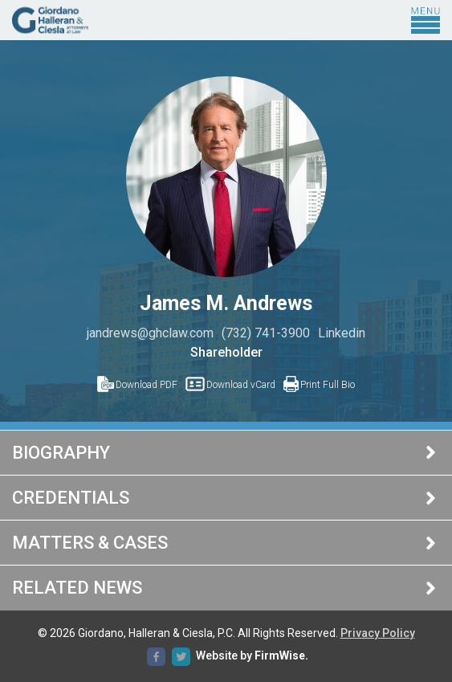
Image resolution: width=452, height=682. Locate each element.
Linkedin (341, 333)
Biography (61, 453)
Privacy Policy (377, 633)
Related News (77, 588)
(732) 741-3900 (266, 333)
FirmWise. (281, 655)
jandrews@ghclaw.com (150, 333)
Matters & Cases (90, 543)
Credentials (70, 498)
